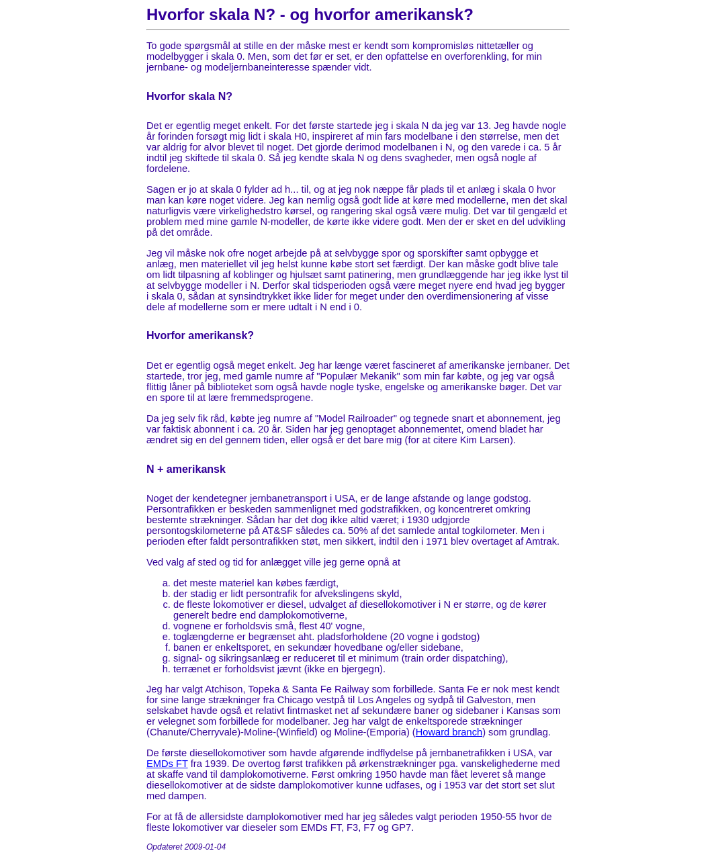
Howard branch (449, 732)
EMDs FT (167, 763)
